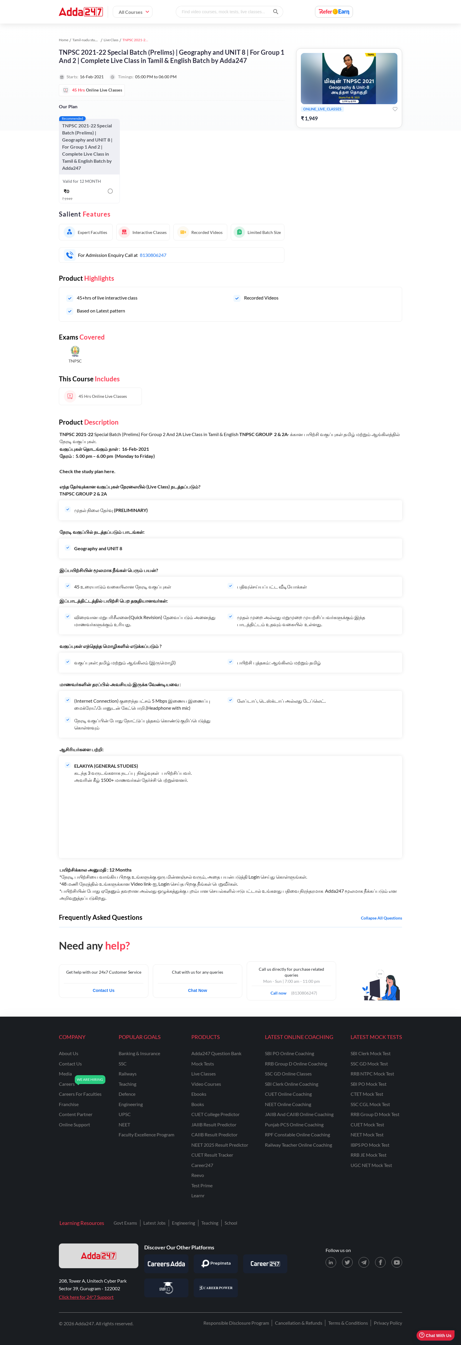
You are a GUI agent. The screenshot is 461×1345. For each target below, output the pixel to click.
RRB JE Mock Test (369, 1155)
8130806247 (153, 255)
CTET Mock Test (367, 1094)
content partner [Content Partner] (75, 1114)
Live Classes (203, 1073)
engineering (131, 1104)
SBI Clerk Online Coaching (291, 1084)
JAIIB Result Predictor (213, 1124)
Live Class (111, 40)
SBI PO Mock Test (369, 1084)
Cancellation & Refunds (298, 1323)
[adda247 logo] (98, 1255)
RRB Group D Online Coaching (296, 1063)
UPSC (125, 1114)
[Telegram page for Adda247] (364, 1262)
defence (127, 1094)
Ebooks (198, 1094)
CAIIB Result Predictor (214, 1134)
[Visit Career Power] (216, 1288)
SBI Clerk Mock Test (371, 1053)
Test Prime (202, 1185)
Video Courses (206, 1084)
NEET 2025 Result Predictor (219, 1145)
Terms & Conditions (348, 1323)
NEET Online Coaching (288, 1104)
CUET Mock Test (367, 1124)
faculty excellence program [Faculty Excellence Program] (146, 1134)
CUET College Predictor (215, 1114)
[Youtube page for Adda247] (397, 1262)
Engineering (183, 1223)
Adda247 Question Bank (216, 1053)
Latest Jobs (154, 1223)
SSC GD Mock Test (369, 1063)
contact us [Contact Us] (70, 1063)
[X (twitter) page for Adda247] (347, 1262)
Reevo (197, 1175)
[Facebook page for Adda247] (380, 1262)
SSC (123, 1063)
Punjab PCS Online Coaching (294, 1124)
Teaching (209, 1223)
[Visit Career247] (265, 1263)
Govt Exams (125, 1223)
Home (63, 40)
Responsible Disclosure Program (236, 1323)
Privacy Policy (388, 1323)
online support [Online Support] (74, 1124)
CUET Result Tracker (212, 1155)
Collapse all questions (381, 917)
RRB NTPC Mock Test (372, 1073)
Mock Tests (202, 1063)
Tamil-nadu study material (92, 40)
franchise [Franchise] (69, 1104)
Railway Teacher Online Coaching (298, 1145)
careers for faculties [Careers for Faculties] (80, 1094)
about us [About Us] (68, 1053)
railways (128, 1073)
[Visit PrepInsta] (216, 1263)
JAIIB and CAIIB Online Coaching (299, 1114)
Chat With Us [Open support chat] (435, 1335)
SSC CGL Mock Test (370, 1104)
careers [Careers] (67, 1084)
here (109, 471)
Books (197, 1104)
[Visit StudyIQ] (166, 1288)
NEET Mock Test (367, 1134)
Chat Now (197, 990)
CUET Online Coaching (288, 1094)
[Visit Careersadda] (166, 1263)
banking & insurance (139, 1053)
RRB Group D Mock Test (375, 1114)
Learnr (198, 1195)
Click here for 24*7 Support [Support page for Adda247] (86, 1297)
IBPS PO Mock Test (370, 1145)
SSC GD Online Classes (288, 1073)
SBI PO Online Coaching (289, 1053)
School (231, 1223)
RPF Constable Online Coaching (297, 1134)
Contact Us (104, 990)
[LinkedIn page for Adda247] (331, 1262)
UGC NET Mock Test (371, 1165)
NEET (124, 1124)
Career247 (202, 1165)
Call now (280, 991)
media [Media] (65, 1073)
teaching (127, 1084)
